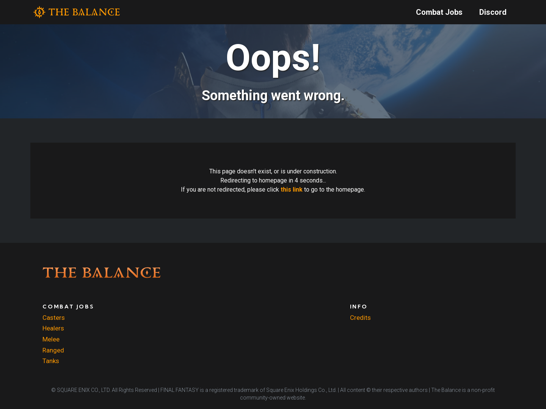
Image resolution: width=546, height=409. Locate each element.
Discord (493, 12)
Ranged (53, 350)
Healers (53, 328)
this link (292, 189)
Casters (53, 317)
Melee (51, 339)
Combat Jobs (439, 12)
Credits (360, 317)
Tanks (50, 361)
